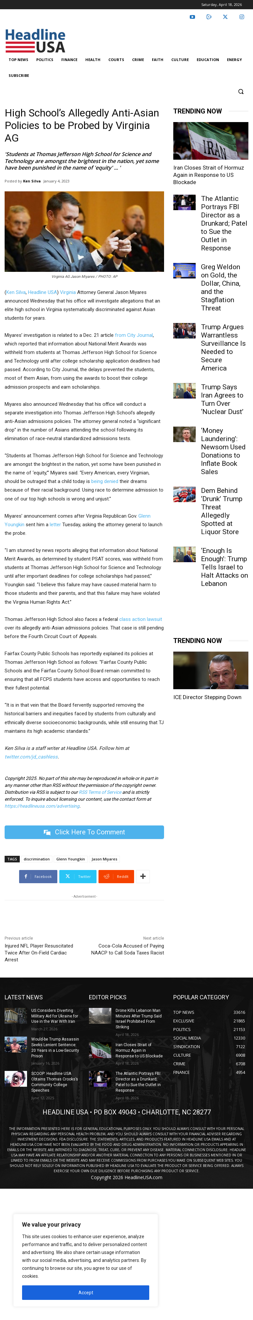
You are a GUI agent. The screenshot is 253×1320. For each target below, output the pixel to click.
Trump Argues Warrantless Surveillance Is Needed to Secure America (223, 347)
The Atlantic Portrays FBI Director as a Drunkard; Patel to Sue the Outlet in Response (224, 223)
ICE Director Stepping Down (207, 697)
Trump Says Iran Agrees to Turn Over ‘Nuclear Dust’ (222, 399)
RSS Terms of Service (100, 792)
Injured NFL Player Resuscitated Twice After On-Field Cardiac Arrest (39, 953)
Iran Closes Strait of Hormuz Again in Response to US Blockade (208, 174)
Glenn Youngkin (70, 858)
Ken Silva (32, 180)
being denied (104, 481)
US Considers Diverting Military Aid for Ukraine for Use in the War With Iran (54, 1016)
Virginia (68, 292)
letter (55, 525)
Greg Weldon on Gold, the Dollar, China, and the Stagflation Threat (220, 287)
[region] (85, 1260)
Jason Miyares (104, 858)
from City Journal (134, 335)
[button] (240, 91)
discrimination (37, 858)
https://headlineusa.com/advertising (42, 806)
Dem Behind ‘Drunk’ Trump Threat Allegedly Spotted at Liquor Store (221, 511)
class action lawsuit (140, 619)
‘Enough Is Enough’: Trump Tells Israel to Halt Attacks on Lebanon (224, 567)
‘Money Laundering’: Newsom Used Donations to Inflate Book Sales (223, 451)
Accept (85, 1292)
